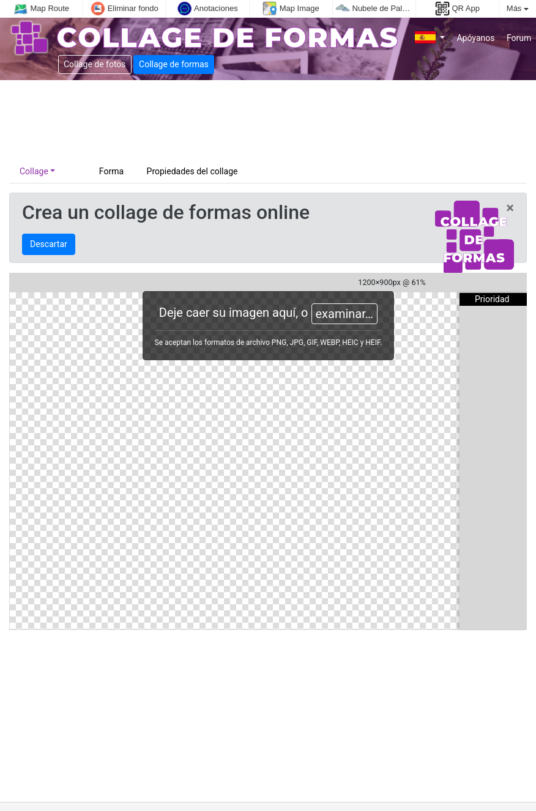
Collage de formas (174, 64)
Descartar (48, 244)
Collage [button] (34, 171)
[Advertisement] (251, 119)
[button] (430, 38)
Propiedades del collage (192, 171)
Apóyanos (474, 38)
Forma (112, 171)
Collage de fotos (95, 64)
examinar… (345, 313)
